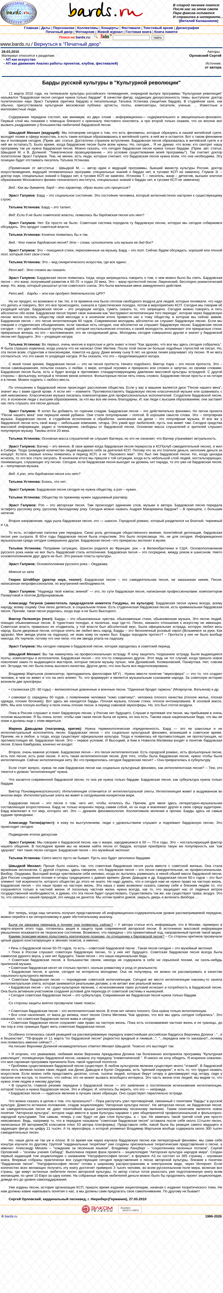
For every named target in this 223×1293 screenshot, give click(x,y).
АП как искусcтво (21, 59)
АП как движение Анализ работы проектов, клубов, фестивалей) (62, 63)
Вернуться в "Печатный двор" (67, 44)
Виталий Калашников (198, 21)
